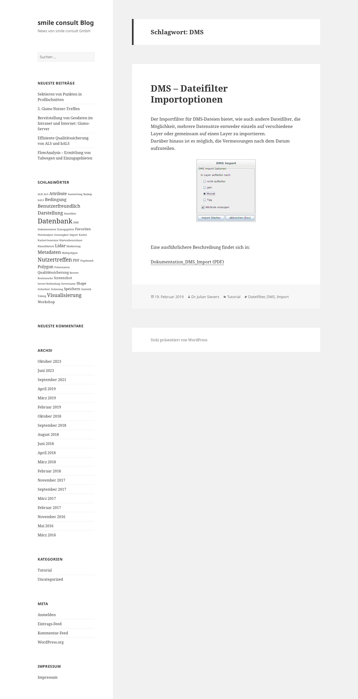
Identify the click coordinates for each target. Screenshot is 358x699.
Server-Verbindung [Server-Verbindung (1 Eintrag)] (49, 283)
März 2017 (47, 498)
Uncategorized (50, 579)
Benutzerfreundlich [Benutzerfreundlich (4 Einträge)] (59, 206)
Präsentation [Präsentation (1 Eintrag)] (62, 267)
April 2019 (47, 388)
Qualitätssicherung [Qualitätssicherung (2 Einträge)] (53, 272)
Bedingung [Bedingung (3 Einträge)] (55, 199)
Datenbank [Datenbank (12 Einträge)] (55, 220)
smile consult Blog (66, 22)
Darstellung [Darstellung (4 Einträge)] (50, 213)
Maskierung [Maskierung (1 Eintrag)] (73, 246)
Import (283, 296)
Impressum (48, 677)
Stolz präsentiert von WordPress (179, 339)
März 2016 (47, 534)
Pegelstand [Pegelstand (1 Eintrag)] (86, 260)
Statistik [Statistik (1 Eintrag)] (86, 289)
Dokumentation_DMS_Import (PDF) (187, 262)
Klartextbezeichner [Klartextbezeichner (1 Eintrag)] (70, 240)
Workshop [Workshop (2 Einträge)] (46, 301)
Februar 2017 (49, 507)
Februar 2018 (49, 471)
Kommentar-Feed (53, 632)
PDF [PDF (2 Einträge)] (76, 260)
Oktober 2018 (49, 416)
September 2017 (52, 489)
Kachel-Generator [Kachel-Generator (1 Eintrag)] (48, 240)
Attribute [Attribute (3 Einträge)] (58, 193)
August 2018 (48, 434)
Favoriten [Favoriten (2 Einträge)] (83, 229)
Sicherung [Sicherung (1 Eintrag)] (57, 289)
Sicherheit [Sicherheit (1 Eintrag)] (44, 289)
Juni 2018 (46, 443)
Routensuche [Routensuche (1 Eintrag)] (45, 278)
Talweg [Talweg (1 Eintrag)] (42, 296)
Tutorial (45, 570)
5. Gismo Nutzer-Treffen (59, 108)
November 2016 (51, 516)
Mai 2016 (45, 525)
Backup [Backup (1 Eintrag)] (87, 194)
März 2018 (47, 461)
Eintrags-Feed (50, 623)
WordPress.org (51, 642)
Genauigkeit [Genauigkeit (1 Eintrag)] (61, 234)
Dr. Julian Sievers (205, 296)
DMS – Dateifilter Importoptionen (189, 93)
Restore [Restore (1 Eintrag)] (74, 272)
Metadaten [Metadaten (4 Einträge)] (49, 252)
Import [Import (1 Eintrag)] (74, 234)
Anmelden (47, 614)
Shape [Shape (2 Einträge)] (81, 283)
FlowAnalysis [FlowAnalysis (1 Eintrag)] (45, 234)
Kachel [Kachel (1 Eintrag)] (83, 234)
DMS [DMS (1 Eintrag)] (76, 222)
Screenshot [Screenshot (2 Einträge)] (63, 277)
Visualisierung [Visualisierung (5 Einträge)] (64, 295)
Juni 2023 (46, 370)
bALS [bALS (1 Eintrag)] (41, 200)
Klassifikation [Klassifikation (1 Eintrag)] (46, 246)
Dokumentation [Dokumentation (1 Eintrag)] (47, 229)
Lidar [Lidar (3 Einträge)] (60, 245)
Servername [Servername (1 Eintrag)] (68, 283)
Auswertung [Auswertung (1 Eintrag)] (75, 194)
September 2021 (52, 379)
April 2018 (47, 452)
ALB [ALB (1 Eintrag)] (40, 194)
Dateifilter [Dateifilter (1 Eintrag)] (70, 213)
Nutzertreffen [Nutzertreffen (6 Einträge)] (55, 259)
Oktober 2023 (49, 361)
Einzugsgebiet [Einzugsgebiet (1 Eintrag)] (65, 229)
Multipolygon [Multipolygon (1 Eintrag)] (70, 252)
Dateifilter (256, 296)
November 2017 (51, 480)
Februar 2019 (49, 407)
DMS (271, 296)
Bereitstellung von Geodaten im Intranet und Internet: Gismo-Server (65, 123)
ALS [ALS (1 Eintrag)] (46, 194)
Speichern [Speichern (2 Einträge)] (72, 288)
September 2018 (52, 425)
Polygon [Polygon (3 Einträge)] (45, 266)
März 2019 (47, 397)
